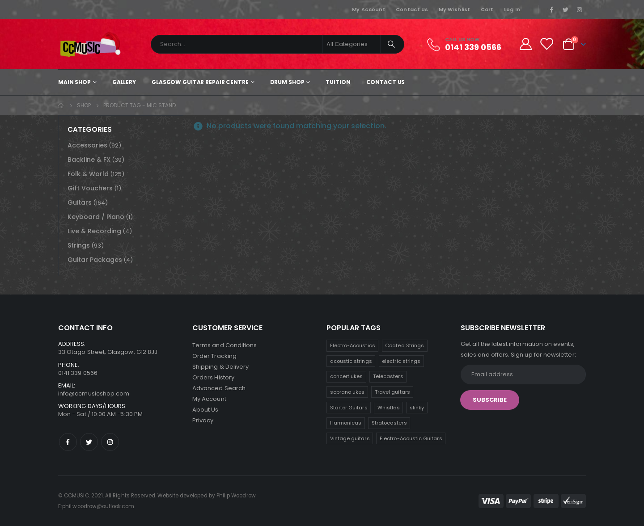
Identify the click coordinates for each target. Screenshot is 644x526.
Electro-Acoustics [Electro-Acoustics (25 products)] (352, 345)
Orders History (213, 377)
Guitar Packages (95, 259)
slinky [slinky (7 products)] (417, 407)
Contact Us (412, 9)
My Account (369, 9)
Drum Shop (287, 82)
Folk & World (88, 173)
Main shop (74, 82)
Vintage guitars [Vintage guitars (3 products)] (350, 438)
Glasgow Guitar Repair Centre (200, 82)
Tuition (338, 82)
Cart (487, 9)
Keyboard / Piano (96, 216)
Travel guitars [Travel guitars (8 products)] (392, 392)
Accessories (87, 145)
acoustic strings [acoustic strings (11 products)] (351, 361)
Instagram (110, 442)
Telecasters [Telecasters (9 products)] (388, 376)
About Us (205, 409)
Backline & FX (89, 159)
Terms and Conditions (224, 345)
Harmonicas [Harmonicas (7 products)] (346, 422)
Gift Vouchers (90, 188)
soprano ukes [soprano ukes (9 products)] (347, 392)
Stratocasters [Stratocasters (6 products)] (389, 422)
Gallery (124, 82)
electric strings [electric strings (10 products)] (401, 361)
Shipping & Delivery (220, 366)
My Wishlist (454, 9)
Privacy (202, 420)
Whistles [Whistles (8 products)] (388, 407)
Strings (79, 245)
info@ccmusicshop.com (93, 393)
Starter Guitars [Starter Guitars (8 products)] (349, 407)
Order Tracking (214, 356)
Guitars (80, 202)
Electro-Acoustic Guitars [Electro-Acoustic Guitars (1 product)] (411, 438)
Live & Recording (94, 231)
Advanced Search (219, 388)
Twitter (89, 442)
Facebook (68, 442)
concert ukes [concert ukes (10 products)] (346, 376)
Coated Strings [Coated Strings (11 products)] (404, 345)
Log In (512, 9)
